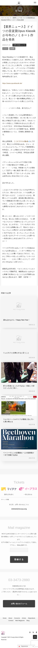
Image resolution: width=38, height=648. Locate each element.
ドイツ (5, 48)
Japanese (23, 646)
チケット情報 (5, 504)
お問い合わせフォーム (19, 608)
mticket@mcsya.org (19, 514)
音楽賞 (12, 48)
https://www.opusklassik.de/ (12, 83)
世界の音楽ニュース (19, 45)
